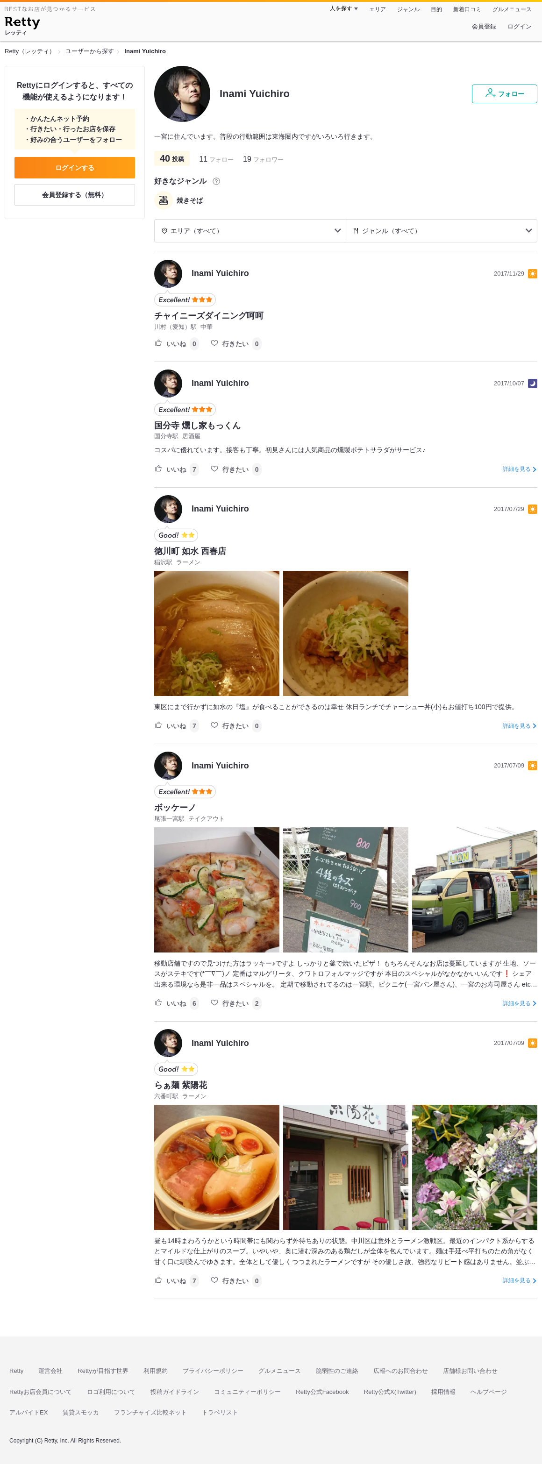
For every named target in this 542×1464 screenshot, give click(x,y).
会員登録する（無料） (74, 195)
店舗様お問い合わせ (470, 1370)
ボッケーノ (175, 807)
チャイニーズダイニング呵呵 (209, 315)
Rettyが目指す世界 (103, 1370)
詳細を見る (517, 469)
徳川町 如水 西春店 (190, 551)
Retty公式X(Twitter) (390, 1391)
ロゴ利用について (111, 1391)
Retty (16, 1370)
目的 (436, 9)
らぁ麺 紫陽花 (180, 1085)
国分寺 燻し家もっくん (197, 425)
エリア (377, 9)
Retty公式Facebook (322, 1391)
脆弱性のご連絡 (337, 1370)
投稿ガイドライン (174, 1391)
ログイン (519, 26)
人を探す (341, 8)
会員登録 (484, 26)
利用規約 (155, 1370)
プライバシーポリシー (213, 1370)
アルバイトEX (28, 1412)
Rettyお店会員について (40, 1391)
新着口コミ (467, 9)
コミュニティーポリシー (247, 1391)
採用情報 (443, 1391)
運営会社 (50, 1370)
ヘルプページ (489, 1391)
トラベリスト (220, 1412)
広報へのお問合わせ (400, 1370)
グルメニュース (512, 9)
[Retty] (22, 24)
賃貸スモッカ (81, 1412)
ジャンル (408, 9)
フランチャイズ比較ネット (150, 1412)
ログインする (74, 167)
